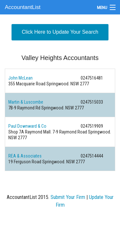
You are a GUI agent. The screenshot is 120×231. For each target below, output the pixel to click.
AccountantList (23, 7)
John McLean (20, 78)
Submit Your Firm (68, 197)
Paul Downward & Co (27, 126)
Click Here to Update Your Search (60, 32)
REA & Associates (25, 155)
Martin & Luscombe (25, 102)
